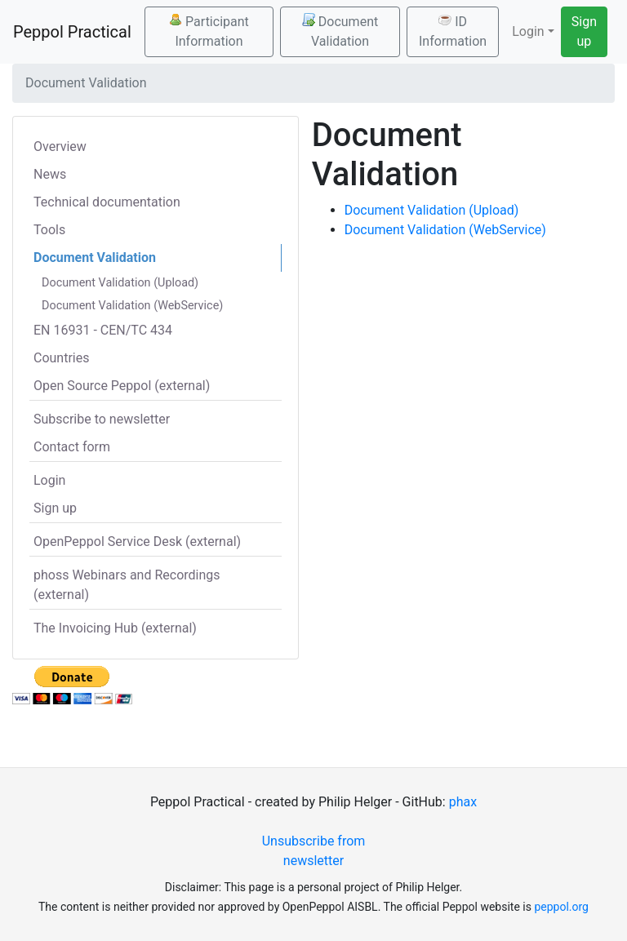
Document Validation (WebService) (132, 306)
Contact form (71, 447)
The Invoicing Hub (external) (115, 628)
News (49, 174)
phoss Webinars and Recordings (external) (126, 584)
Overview (60, 146)
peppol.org (561, 906)
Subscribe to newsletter (101, 419)
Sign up (584, 31)
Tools (49, 229)
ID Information (453, 31)
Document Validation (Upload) (120, 283)
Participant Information (209, 31)
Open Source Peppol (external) (121, 385)
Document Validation (340, 31)
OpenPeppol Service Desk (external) (137, 541)
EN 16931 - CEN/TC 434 (102, 330)
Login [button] (528, 31)
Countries (61, 358)
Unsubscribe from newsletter (314, 850)
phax (463, 802)
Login (49, 480)
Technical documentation (106, 202)
